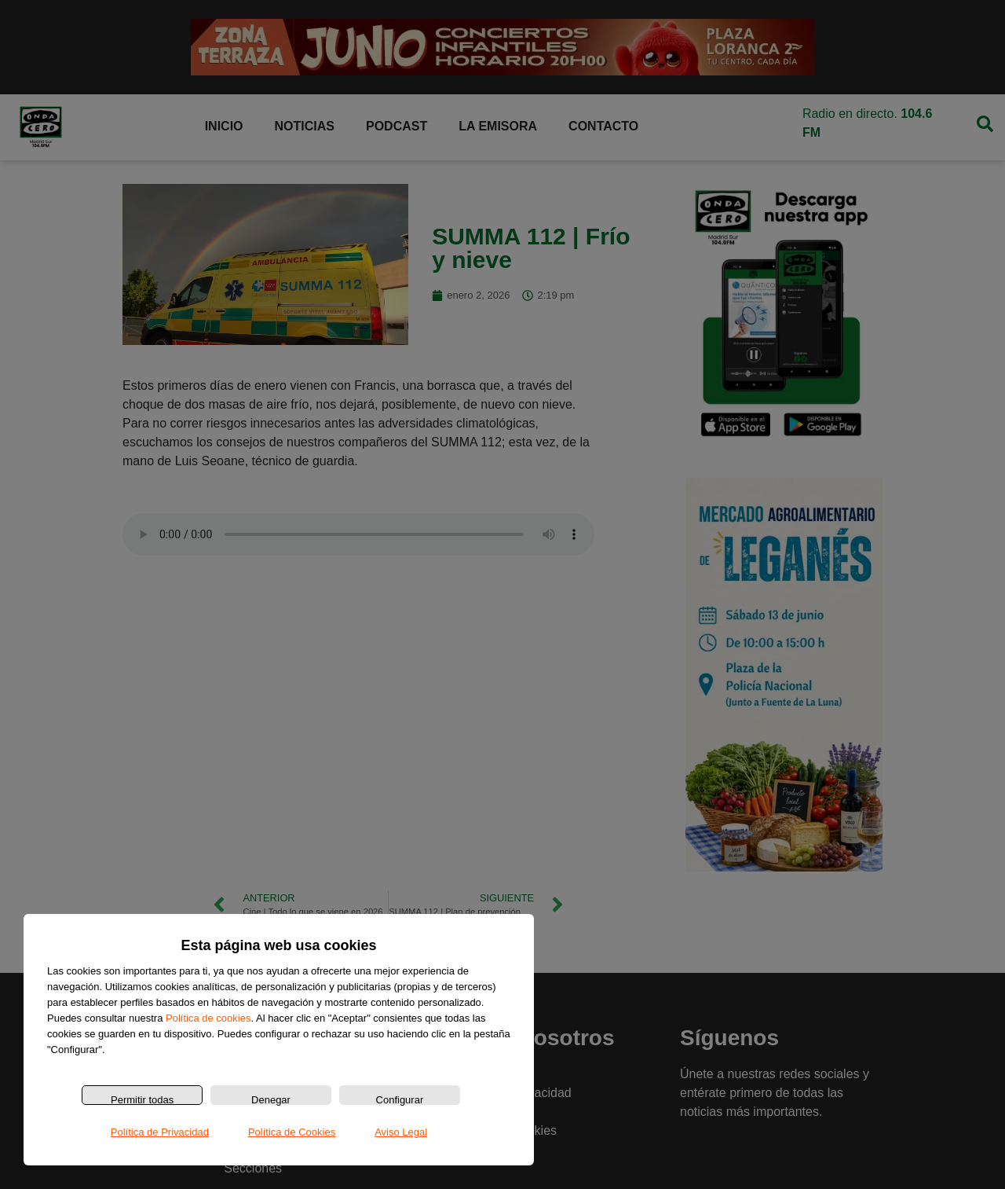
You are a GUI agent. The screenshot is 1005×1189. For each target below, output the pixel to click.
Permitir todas (142, 1099)
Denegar (271, 1099)
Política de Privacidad (160, 1132)
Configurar (400, 1099)
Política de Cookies (291, 1132)
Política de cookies (208, 1018)
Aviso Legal (401, 1132)
